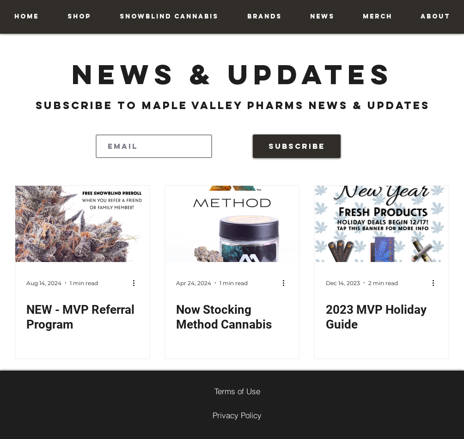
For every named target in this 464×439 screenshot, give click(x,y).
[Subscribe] (297, 146)
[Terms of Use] (237, 391)
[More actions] (136, 282)
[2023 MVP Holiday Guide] (382, 224)
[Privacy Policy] (237, 415)
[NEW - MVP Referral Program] (82, 224)
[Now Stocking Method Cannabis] (232, 224)
